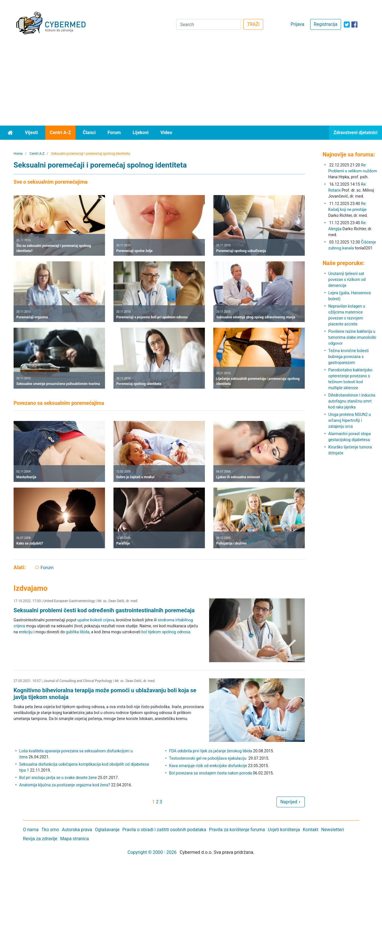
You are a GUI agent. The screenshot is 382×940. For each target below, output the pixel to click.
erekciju (26, 632)
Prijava (297, 24)
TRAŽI (253, 24)
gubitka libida (77, 632)
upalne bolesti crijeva (95, 620)
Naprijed (290, 801)
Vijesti (31, 132)
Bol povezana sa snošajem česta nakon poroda (210, 773)
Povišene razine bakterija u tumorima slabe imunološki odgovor (352, 337)
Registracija (325, 24)
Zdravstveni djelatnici (355, 132)
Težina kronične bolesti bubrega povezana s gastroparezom (348, 356)
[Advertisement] (191, 83)
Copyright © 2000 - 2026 (152, 852)
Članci (89, 132)
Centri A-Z (60, 132)
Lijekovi (141, 132)
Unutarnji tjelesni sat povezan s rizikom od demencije (347, 279)
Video (166, 132)
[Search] (208, 24)
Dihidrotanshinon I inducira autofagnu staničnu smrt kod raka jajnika (351, 401)
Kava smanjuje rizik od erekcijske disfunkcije (208, 765)
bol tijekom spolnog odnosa (165, 632)
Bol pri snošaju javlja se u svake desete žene (58, 777)
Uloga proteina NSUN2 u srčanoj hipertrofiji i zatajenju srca (349, 420)
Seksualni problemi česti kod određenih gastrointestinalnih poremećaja (104, 610)
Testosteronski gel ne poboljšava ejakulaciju (208, 758)
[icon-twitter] (346, 24)
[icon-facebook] (354, 24)
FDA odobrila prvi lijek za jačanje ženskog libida (210, 751)
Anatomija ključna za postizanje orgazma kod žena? (64, 785)
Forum (114, 132)
